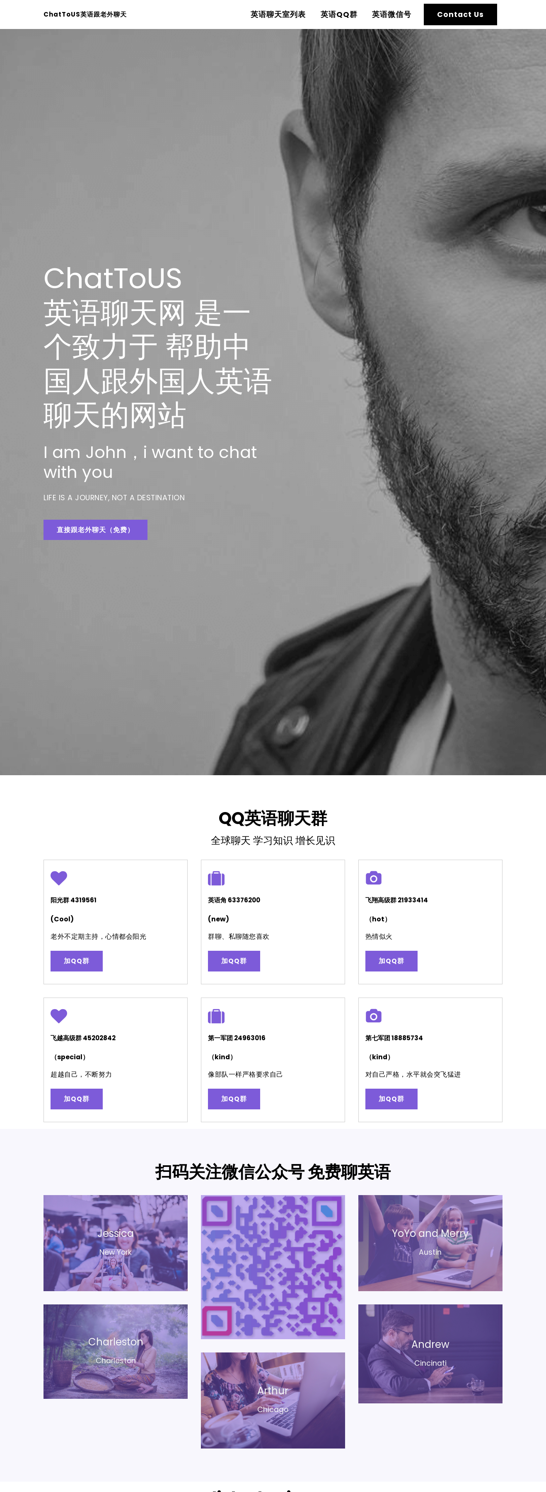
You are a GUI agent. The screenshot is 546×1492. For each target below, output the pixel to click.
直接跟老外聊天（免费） (100, 530)
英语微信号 (391, 14)
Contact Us (460, 14)
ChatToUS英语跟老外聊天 (107, 14)
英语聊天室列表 (278, 14)
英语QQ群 (339, 14)
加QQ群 (84, 969)
